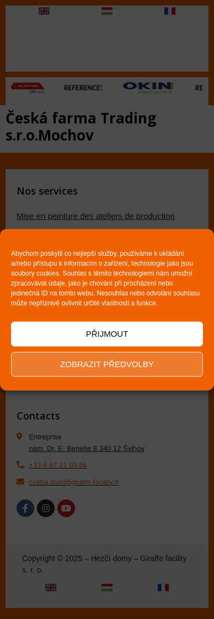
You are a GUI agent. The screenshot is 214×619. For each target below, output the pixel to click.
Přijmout (107, 333)
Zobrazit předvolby (107, 364)
